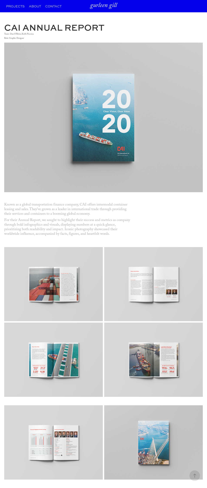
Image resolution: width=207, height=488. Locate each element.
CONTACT (53, 6)
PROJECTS (15, 6)
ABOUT (35, 6)
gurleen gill (103, 6)
